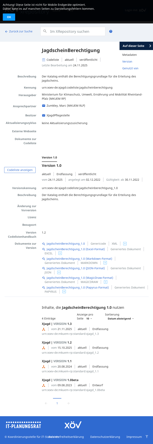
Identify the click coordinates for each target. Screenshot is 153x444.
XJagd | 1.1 (57, 361)
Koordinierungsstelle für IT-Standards (33, 437)
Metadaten (129, 55)
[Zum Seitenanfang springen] (147, 436)
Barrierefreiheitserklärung (66, 437)
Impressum (134, 437)
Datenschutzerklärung (105, 437)
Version (127, 61)
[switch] (125, 243)
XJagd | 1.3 (57, 324)
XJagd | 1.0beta (60, 380)
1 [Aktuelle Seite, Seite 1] (57, 403)
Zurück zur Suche (18, 31)
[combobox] (72, 31)
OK (9, 17)
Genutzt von (130, 68)
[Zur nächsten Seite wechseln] (68, 403)
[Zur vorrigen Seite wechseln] (46, 403)
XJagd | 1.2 (57, 342)
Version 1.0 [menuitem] (49, 157)
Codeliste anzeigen (20, 170)
